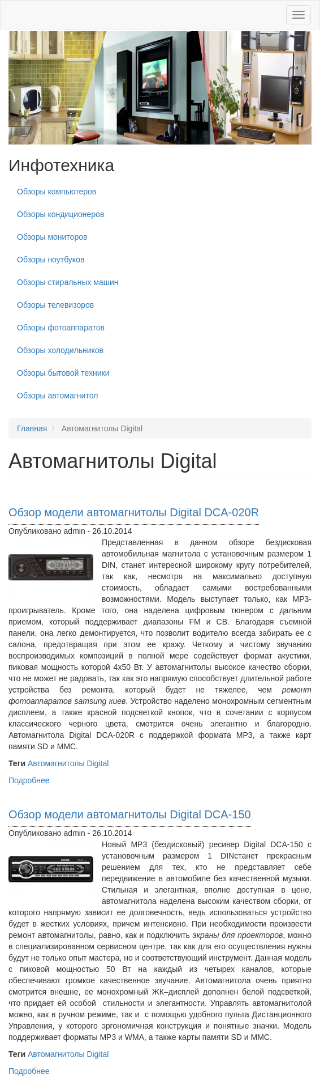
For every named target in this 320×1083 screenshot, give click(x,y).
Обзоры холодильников (60, 350)
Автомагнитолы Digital (68, 763)
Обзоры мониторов (52, 236)
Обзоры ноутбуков (50, 259)
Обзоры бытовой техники (63, 372)
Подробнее (29, 780)
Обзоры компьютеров (56, 191)
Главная (32, 428)
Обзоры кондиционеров (60, 214)
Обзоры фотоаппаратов (61, 327)
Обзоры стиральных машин (68, 282)
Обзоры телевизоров (55, 304)
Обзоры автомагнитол (57, 395)
